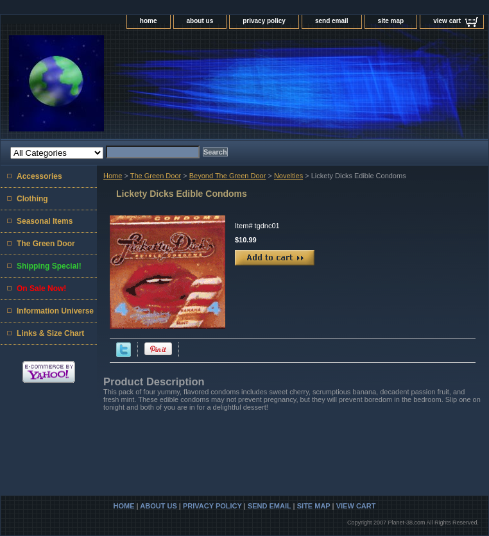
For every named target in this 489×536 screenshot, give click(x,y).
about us (200, 20)
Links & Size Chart (50, 333)
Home (112, 176)
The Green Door (155, 176)
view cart (447, 20)
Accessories (39, 176)
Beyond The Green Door (227, 176)
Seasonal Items (45, 221)
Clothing (32, 198)
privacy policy (264, 20)
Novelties (288, 176)
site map (391, 20)
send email (331, 20)
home (148, 20)
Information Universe (55, 310)
